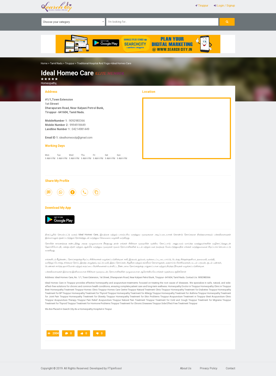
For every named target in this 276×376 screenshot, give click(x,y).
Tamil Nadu (56, 63)
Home (44, 63)
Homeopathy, (49, 83)
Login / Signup (225, 5)
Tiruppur (69, 63)
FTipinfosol (115, 368)
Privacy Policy (208, 368)
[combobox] (73, 22)
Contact (230, 368)
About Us (185, 368)
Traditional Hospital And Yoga (93, 63)
